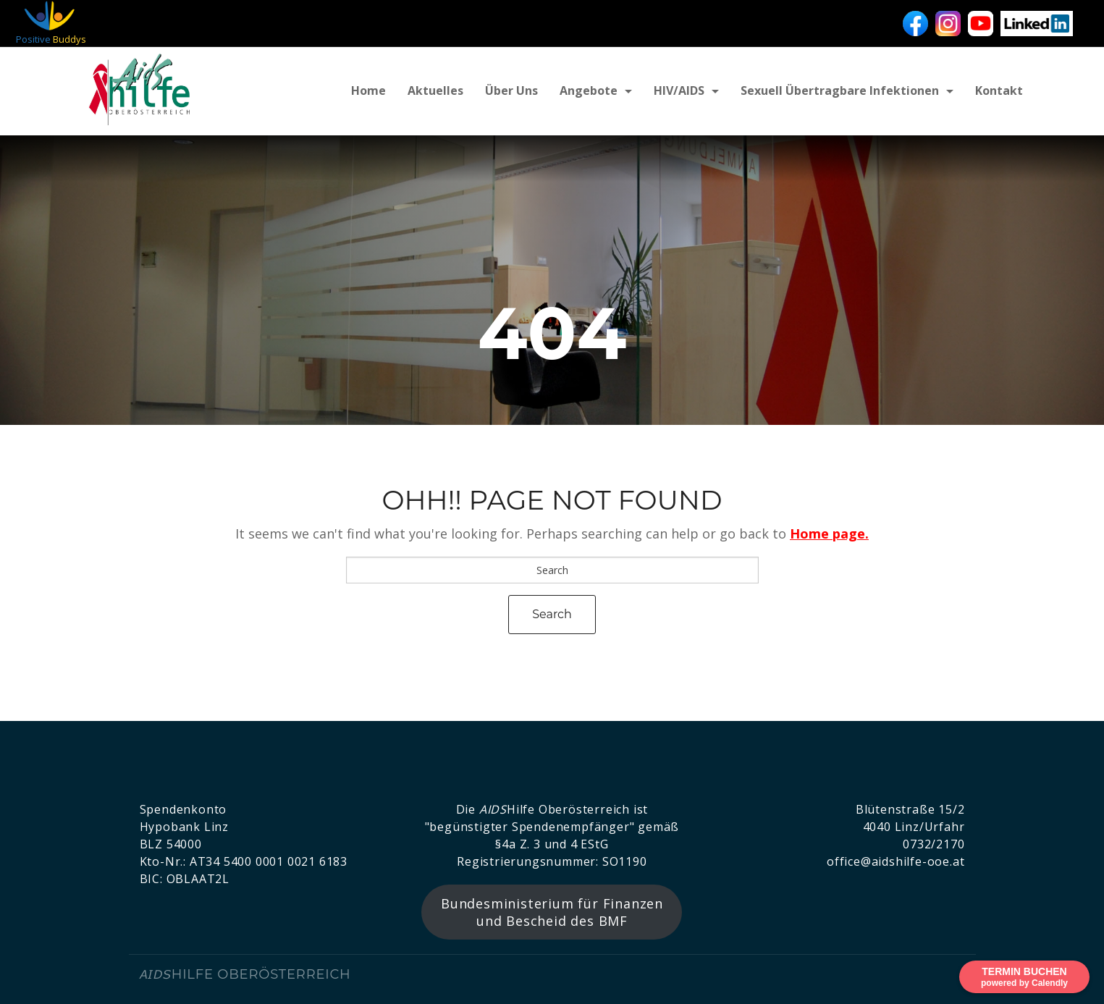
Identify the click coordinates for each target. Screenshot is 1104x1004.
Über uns (511, 90)
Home (368, 90)
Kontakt (999, 90)
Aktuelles (435, 90)
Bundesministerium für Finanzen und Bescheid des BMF (552, 912)
